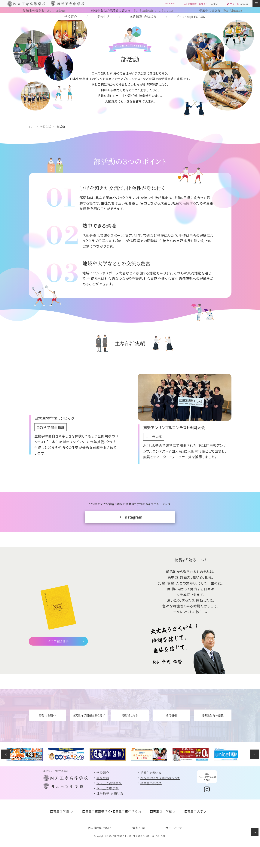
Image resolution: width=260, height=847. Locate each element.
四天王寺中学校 (107, 788)
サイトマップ (173, 828)
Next (254, 754)
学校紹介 (70, 16)
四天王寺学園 (60, 811)
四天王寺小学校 (161, 811)
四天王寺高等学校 (109, 783)
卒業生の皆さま (220, 10)
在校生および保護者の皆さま (132, 10)
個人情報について (99, 828)
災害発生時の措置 (212, 715)
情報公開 (138, 828)
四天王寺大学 (193, 811)
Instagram (133, 517)
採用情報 (171, 715)
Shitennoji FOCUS (190, 16)
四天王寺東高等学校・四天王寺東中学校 (110, 811)
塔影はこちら (130, 715)
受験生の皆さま (44, 10)
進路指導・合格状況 (143, 16)
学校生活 (103, 16)
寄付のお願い (47, 715)
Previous (5, 754)
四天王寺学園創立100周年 (88, 715)
